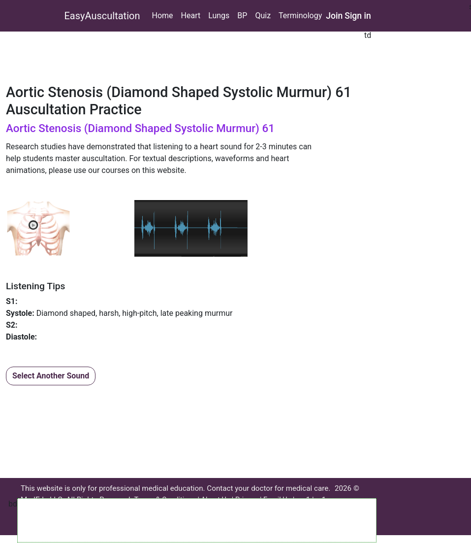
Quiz (263, 15)
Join (334, 16)
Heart (191, 15)
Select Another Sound (50, 375)
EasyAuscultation (102, 16)
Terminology (300, 15)
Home (162, 15)
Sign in (358, 16)
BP (242, 15)
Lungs (218, 15)
